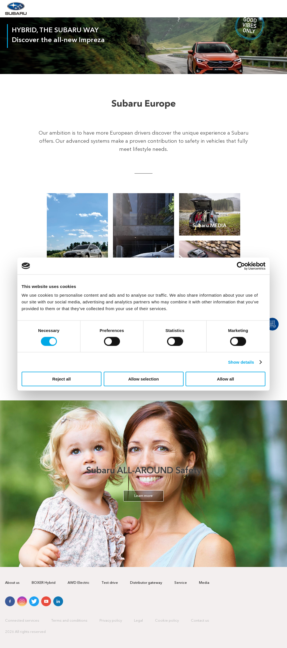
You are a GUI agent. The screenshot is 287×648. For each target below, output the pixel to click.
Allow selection (143, 379)
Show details (241, 361)
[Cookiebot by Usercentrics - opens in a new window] (240, 266)
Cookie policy (167, 620)
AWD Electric (78, 583)
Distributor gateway (146, 583)
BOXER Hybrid (43, 583)
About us (12, 583)
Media (204, 583)
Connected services (22, 620)
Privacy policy (110, 620)
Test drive (109, 583)
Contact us (200, 620)
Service (180, 583)
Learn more (143, 495)
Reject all (61, 379)
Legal (138, 620)
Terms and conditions (69, 620)
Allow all (225, 379)
